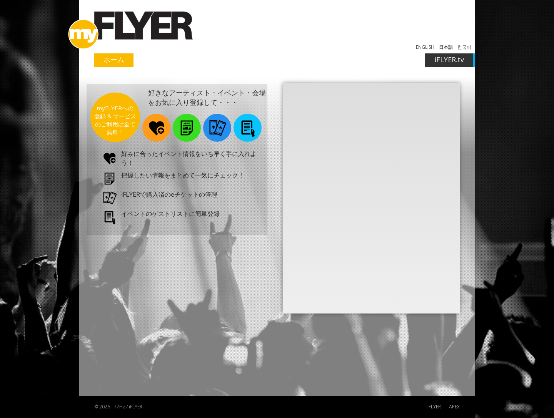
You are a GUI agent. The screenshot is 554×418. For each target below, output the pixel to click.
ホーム (113, 59)
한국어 (464, 47)
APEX (454, 406)
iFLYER (434, 406)
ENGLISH (425, 47)
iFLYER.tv (449, 59)
